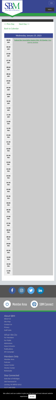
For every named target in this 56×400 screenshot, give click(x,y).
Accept (32, 396)
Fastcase (7, 362)
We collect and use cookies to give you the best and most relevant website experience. (28, 395)
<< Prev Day (9, 24)
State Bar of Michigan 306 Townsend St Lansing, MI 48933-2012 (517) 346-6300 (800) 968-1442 (12, 385)
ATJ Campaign (9, 352)
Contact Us (8, 324)
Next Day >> (24, 24)
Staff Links (7, 330)
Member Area (9, 359)
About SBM (9, 315)
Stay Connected (11, 375)
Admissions (8, 343)
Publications (8, 349)
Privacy (6, 327)
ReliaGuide (8, 371)
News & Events (9, 346)
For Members (9, 337)
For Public (7, 340)
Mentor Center (9, 368)
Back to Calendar (11, 28)
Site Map (7, 321)
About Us (7, 319)
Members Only (11, 356)
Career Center (9, 365)
